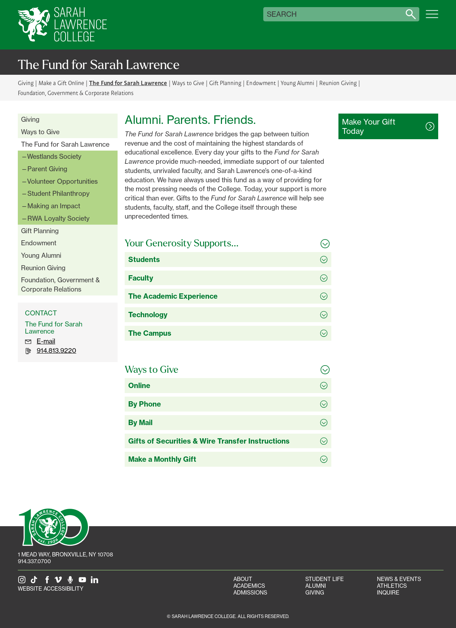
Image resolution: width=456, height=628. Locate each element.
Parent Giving (47, 169)
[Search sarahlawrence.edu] (410, 14)
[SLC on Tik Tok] (35, 582)
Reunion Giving (338, 83)
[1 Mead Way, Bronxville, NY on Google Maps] (65, 554)
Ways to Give (188, 83)
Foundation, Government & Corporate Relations (76, 93)
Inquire (388, 592)
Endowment (260, 83)
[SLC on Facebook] (47, 582)
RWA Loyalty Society (58, 218)
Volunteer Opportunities (62, 181)
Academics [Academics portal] (249, 585)
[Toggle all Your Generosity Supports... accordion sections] (228, 243)
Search (282, 14)
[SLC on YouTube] (83, 582)
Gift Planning (225, 83)
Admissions (250, 592)
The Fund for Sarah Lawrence (65, 144)
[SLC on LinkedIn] (95, 582)
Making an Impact (53, 206)
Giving (25, 83)
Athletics (392, 585)
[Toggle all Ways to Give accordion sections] (228, 369)
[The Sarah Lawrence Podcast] (71, 582)
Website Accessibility (50, 588)
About (242, 579)
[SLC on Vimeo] (59, 582)
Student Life (324, 579)
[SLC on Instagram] (23, 582)
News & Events (399, 579)
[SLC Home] (62, 24)
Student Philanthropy (58, 193)
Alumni (315, 585)
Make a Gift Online (61, 83)
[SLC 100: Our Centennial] (53, 526)
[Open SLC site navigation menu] (432, 18)
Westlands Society (54, 156)
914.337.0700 (34, 561)
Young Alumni (297, 83)
